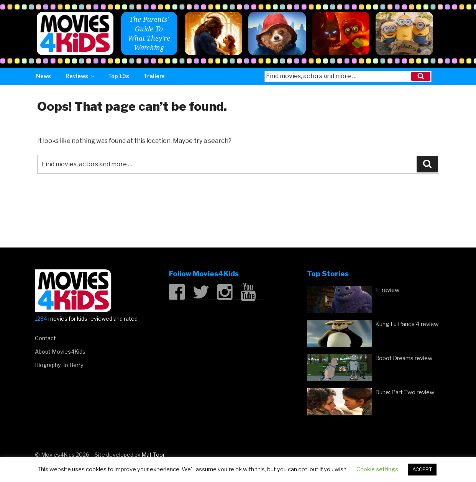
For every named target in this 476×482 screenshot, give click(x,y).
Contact (45, 338)
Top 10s (118, 76)
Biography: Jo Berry (59, 365)
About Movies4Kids (60, 351)
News (43, 76)
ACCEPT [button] (422, 469)
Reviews (80, 76)
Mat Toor (153, 454)
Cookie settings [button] (377, 469)
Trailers (154, 76)
